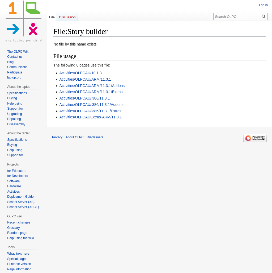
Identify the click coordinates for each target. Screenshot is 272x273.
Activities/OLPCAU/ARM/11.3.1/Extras (90, 92)
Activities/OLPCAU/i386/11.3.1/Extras (90, 111)
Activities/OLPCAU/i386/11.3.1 (84, 98)
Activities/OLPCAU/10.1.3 (80, 73)
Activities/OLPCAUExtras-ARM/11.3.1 (90, 117)
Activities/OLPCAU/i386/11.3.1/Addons (91, 104)
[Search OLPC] (240, 16)
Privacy (57, 137)
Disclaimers (95, 137)
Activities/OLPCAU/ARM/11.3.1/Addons (92, 86)
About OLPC (74, 137)
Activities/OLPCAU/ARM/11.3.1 (85, 79)
